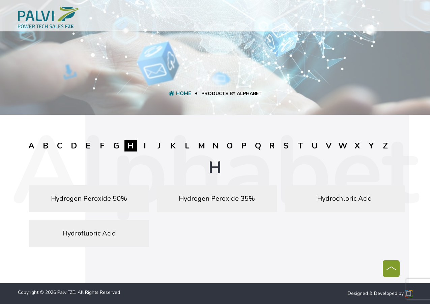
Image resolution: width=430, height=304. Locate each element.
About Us (146, 18)
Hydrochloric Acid (344, 198)
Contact (319, 18)
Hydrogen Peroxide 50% (89, 198)
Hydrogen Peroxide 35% (217, 198)
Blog (295, 18)
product (176, 18)
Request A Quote (216, 18)
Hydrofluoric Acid (89, 233)
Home (120, 18)
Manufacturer (263, 18)
